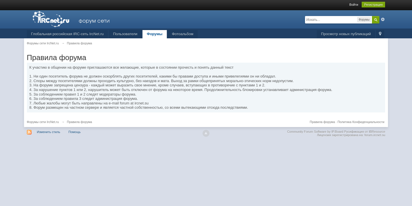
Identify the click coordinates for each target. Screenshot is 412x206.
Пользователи (125, 34)
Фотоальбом (182, 34)
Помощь (74, 132)
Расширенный (383, 19)
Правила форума (322, 122)
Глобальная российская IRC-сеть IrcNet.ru (67, 34)
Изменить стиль (48, 132)
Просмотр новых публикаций (346, 34)
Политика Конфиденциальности (361, 122)
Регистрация (373, 4)
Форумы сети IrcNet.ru (43, 122)
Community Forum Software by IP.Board (315, 131)
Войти (353, 4)
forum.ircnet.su (375, 135)
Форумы (155, 34)
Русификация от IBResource (364, 131)
